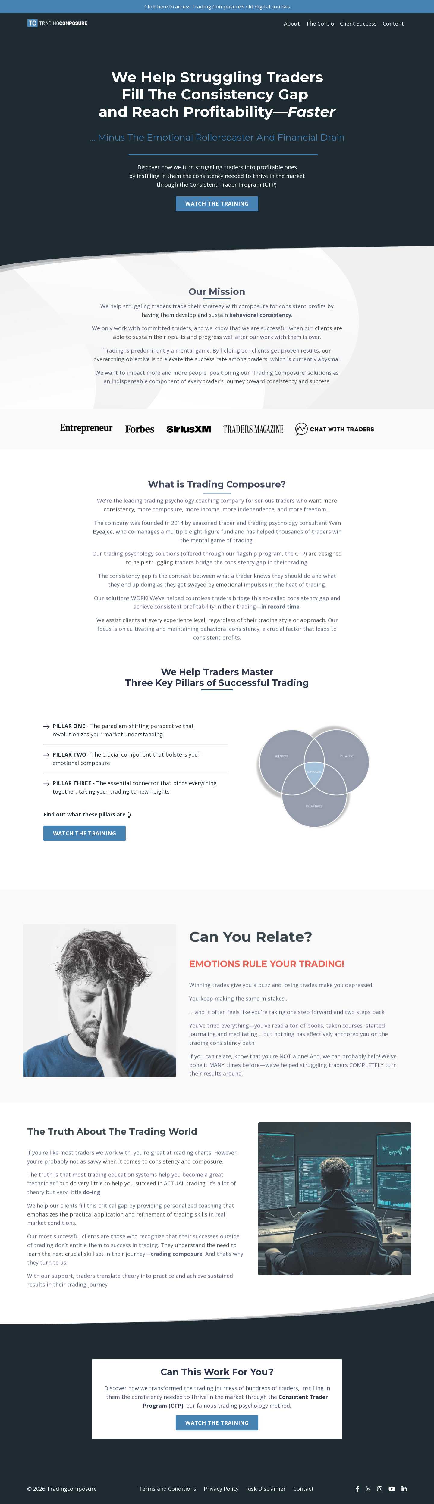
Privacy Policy (221, 1489)
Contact (303, 1489)
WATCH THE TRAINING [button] (217, 203)
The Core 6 (320, 23)
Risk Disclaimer (266, 1489)
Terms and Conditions (167, 1489)
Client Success (358, 23)
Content (393, 23)
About (292, 23)
